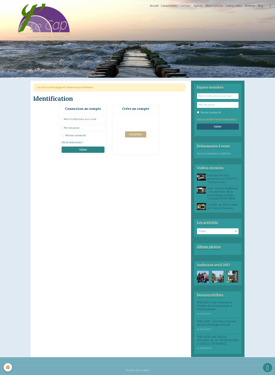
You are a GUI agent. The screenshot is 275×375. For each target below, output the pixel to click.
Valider (83, 149)
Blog (260, 5)
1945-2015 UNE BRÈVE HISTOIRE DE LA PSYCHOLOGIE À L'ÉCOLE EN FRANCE (218, 340)
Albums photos (214, 5)
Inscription (135, 134)
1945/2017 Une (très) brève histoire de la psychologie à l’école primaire (214, 306)
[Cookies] (8, 367)
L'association (169, 5)
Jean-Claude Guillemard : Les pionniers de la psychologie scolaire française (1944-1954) (222, 193)
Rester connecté (75, 135)
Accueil (154, 5)
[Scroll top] (267, 367)
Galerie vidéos (234, 5)
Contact (186, 5)
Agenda (198, 5)
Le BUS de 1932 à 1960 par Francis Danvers (222, 206)
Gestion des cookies (137, 370)
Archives (250, 5)
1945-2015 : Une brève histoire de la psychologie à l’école (216, 323)
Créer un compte (205, 119)
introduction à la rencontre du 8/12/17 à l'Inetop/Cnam (222, 179)
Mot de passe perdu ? (72, 142)
